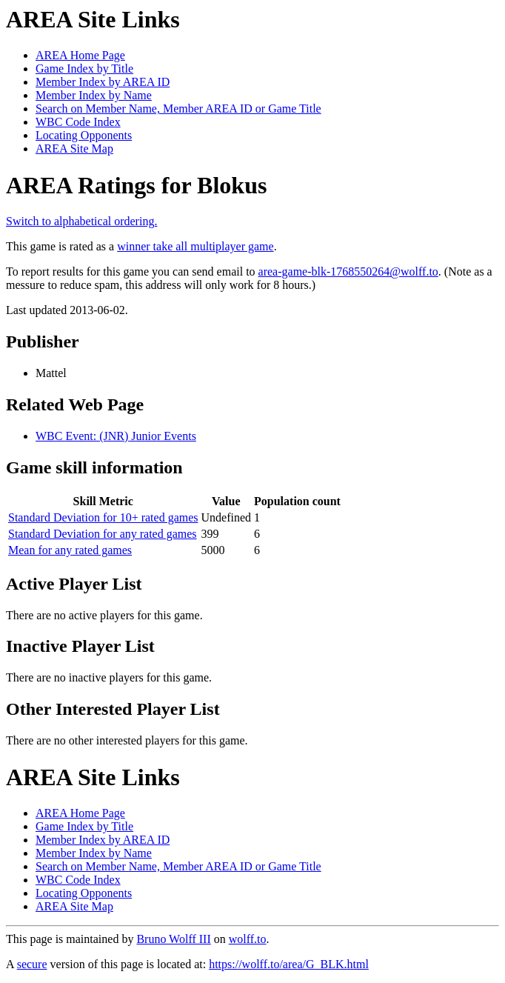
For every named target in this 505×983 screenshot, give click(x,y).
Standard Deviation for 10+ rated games (103, 517)
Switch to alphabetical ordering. (81, 221)
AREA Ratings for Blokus (136, 185)
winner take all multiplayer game (195, 246)
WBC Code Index (78, 122)
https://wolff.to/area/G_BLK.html (289, 964)
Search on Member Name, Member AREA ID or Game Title (178, 108)
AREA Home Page (80, 55)
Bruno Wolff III (173, 939)
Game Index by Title (84, 68)
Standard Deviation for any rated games (102, 533)
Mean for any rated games (70, 550)
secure (32, 964)
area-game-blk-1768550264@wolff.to (348, 271)
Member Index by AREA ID (103, 82)
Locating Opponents (84, 135)
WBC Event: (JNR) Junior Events (116, 436)
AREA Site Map (74, 148)
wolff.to (248, 939)
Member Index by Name (94, 95)
